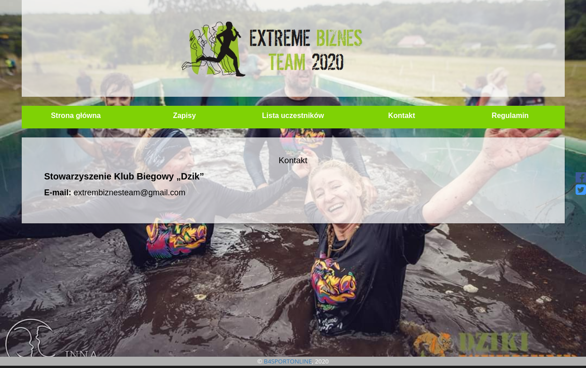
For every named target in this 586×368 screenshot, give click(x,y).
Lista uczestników (293, 115)
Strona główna (75, 115)
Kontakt (401, 115)
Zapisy (184, 115)
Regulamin (510, 115)
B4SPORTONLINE (288, 361)
